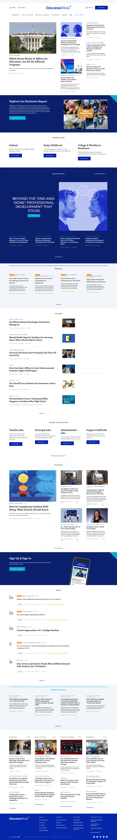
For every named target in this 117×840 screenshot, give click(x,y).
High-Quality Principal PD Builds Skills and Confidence (96, 281)
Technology (66, 14)
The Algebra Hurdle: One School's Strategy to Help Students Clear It (69, 491)
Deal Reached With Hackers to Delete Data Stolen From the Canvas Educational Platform (96, 796)
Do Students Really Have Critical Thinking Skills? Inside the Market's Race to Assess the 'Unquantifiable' (70, 702)
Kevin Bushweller (13, 518)
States (11, 365)
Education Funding (14, 55)
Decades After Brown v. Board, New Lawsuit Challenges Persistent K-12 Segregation (18, 797)
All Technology (89, 807)
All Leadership (12, 808)
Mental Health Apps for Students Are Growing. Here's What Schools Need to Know (31, 338)
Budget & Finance (20, 274)
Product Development (42, 695)
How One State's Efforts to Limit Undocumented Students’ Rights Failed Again (31, 369)
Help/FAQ (58, 822)
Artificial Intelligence (67, 75)
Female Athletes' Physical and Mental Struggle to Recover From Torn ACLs (95, 492)
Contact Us (59, 817)
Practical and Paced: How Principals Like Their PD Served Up (32, 354)
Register (20, 604)
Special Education (72, 274)
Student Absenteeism (92, 22)
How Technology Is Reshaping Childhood (31, 615)
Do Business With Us (96, 817)
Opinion (74, 14)
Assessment (63, 778)
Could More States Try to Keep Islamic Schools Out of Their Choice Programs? (44, 780)
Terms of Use (55, 837)
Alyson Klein (89, 539)
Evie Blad (11, 771)
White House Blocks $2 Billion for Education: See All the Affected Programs (28, 61)
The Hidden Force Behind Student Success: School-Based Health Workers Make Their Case (19, 781)
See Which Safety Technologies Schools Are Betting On (29, 323)
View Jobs (16, 444)
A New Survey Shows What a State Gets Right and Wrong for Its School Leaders (95, 48)
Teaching (11, 380)
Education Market (15, 695)
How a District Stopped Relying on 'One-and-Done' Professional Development (18, 240)
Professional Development (68, 38)
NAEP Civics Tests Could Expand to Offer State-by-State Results (69, 782)
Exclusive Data (13, 696)
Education (20, 660)
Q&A (71, 756)
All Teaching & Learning (66, 806)
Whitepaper (12, 276)
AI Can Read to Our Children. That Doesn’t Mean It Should (69, 79)
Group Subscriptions (78, 825)
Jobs (81, 14)
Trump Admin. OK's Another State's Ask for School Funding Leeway (45, 760)
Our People (42, 825)
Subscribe (101, 7)
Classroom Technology (41, 276)
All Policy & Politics (39, 804)
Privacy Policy (66, 837)
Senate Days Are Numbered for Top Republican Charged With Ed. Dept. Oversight (44, 794)
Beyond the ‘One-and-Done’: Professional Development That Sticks (33, 204)
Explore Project (17, 118)
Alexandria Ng (12, 711)
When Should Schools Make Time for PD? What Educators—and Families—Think (70, 241)
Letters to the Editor (61, 820)
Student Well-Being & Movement (18, 334)
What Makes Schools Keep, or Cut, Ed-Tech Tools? (18, 700)
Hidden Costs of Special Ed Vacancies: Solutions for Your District (39, 599)
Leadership (26, 14)
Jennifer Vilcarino (13, 328)
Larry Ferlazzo (12, 389)
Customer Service (60, 825)
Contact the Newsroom (61, 827)
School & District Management (95, 42)
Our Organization (43, 820)
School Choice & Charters (42, 776)
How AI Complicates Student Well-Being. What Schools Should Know (29, 508)
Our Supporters (43, 827)
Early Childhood (65, 792)
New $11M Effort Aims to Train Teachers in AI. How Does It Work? (95, 760)
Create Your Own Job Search (58, 455)
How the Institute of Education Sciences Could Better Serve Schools (95, 68)
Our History (42, 822)
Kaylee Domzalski (65, 501)
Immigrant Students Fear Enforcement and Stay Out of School (95, 27)
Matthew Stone (89, 245)
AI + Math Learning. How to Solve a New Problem (70, 528)
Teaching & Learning (52, 14)
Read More (15, 155)
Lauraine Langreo (65, 539)
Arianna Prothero (13, 343)
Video (24, 503)
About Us (41, 817)
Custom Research (95, 832)
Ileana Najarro (89, 37)
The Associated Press (91, 802)
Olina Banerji (64, 54)
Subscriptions (76, 820)
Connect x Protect (63, 619)
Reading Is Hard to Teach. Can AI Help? (95, 528)
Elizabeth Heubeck (65, 247)
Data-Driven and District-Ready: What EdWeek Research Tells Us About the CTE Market (43, 665)
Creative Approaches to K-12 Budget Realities (38, 630)
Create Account (17, 569)
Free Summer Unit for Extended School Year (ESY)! (70, 280)
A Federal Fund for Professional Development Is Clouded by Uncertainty (94, 240)
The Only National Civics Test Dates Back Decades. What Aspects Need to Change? (69, 761)
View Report (34, 215)
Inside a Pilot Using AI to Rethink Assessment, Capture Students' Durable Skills (44, 702)
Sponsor (51, 276)
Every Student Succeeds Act (43, 756)
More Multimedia (58, 548)
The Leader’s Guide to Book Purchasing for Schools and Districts (18, 281)
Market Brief (90, 14)
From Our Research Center (93, 777)
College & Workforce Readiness (32, 642)
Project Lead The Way (63, 653)
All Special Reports (100, 174)
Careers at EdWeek (43, 830)
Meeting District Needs (68, 695)
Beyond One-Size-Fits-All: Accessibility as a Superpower (43, 281)
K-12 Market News (91, 696)
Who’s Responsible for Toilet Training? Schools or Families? (70, 796)
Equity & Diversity (14, 792)
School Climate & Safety (16, 319)
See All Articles (58, 256)
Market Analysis (65, 696)
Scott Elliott (89, 711)
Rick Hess (88, 77)
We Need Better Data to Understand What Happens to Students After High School (28, 400)
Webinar (36, 596)
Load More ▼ (58, 304)
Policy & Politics (37, 14)
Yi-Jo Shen (30, 518)
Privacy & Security (28, 611)
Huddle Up (61, 604)
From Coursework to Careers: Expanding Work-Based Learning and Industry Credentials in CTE (43, 647)
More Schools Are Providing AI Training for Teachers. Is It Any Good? (96, 781)
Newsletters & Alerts (78, 822)
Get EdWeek (76, 817)
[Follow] (28, 737)
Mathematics (64, 486)
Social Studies (64, 756)
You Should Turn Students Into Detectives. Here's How (32, 384)
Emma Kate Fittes (39, 715)
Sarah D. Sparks (64, 773)
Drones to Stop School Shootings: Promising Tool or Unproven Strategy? (19, 760)
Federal (88, 64)
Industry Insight (40, 696)
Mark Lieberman (13, 73)
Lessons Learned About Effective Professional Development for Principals (70, 42)
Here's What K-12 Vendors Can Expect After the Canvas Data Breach (95, 701)
